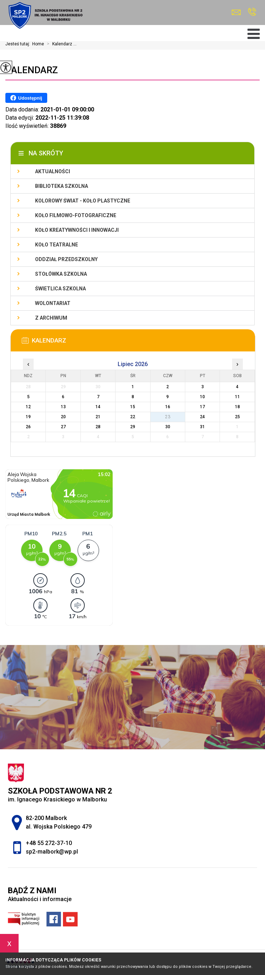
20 (63, 416)
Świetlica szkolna (60, 288)
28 (97, 426)
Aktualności (52, 171)
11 (237, 396)
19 (28, 416)
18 (237, 406)
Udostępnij (26, 98)
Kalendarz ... (60, 44)
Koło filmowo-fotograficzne (75, 215)
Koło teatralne (56, 245)
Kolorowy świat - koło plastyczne (82, 201)
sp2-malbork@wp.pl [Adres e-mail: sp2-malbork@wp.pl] (52, 851)
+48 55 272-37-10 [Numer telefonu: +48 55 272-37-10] (49, 843)
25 (237, 416)
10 (202, 396)
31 (202, 426)
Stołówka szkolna (61, 274)
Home (38, 44)
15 (132, 406)
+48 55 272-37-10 (252, 12)
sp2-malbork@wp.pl (236, 12)
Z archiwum (51, 318)
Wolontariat (52, 303)
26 (28, 426)
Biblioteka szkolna (61, 186)
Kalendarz (31, 70)
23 (167, 416)
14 (97, 406)
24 (202, 416)
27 (63, 426)
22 (132, 416)
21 (97, 416)
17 (202, 406)
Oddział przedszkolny (66, 259)
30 (167, 426)
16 (167, 406)
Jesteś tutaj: (18, 44)
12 (28, 406)
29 (132, 426)
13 (63, 406)
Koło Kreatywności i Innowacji (77, 230)
